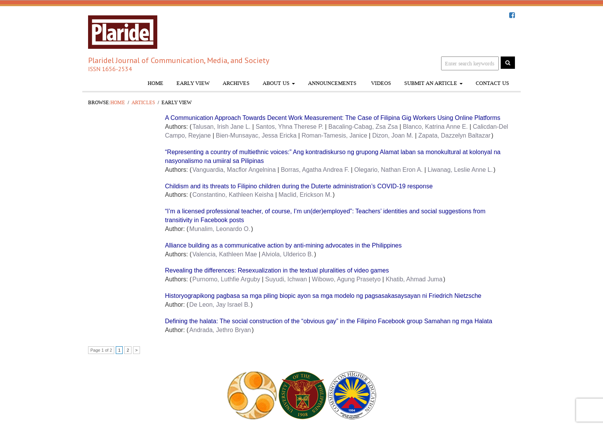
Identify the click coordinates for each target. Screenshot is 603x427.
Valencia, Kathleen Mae (224, 254)
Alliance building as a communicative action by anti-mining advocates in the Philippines (283, 245)
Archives (236, 83)
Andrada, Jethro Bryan (220, 330)
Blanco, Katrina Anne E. (435, 126)
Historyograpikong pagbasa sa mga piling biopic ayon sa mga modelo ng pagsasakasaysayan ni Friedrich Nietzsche (323, 295)
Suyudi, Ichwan (286, 279)
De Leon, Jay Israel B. (219, 304)
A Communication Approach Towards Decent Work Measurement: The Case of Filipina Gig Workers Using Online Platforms (332, 118)
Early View (193, 83)
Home (155, 83)
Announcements (332, 83)
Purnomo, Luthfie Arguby (226, 279)
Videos (380, 83)
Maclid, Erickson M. (305, 194)
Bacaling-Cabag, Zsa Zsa (363, 126)
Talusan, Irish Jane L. (221, 126)
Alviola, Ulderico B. (287, 254)
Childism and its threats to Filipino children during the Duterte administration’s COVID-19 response (299, 186)
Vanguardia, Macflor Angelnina (234, 169)
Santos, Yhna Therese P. (289, 126)
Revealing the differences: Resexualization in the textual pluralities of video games (277, 270)
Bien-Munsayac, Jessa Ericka (256, 135)
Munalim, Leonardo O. (219, 229)
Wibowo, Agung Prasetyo (346, 279)
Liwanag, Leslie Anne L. (460, 169)
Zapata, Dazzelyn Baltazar (454, 135)
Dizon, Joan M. (392, 135)
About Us (279, 83)
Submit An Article (433, 83)
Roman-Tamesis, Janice (334, 135)
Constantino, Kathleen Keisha (232, 194)
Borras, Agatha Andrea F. (315, 169)
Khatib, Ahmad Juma (414, 279)
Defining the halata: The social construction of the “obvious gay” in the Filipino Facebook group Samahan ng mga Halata (328, 321)
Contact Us (492, 83)
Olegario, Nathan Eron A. (388, 169)
